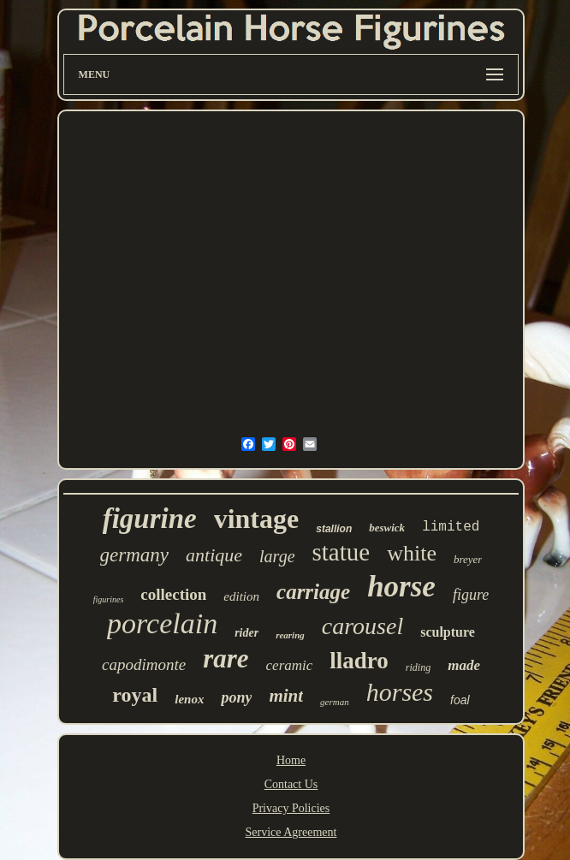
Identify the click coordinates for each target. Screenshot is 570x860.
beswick (387, 527)
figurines (108, 599)
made (464, 665)
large (276, 556)
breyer (468, 559)
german (334, 702)
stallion (334, 529)
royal (134, 695)
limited (450, 527)
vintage (257, 518)
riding (418, 667)
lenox (189, 699)
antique (214, 555)
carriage (313, 591)
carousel (362, 626)
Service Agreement (291, 832)
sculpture (447, 632)
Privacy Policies (291, 808)
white (411, 553)
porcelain (162, 623)
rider (246, 632)
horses (399, 692)
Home (291, 760)
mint (286, 695)
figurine (150, 518)
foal (460, 700)
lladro (359, 660)
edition (241, 596)
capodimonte (144, 664)
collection (173, 594)
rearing (290, 635)
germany (134, 555)
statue (341, 552)
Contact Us (291, 784)
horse (401, 586)
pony (236, 697)
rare (225, 658)
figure (471, 594)
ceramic (289, 665)
